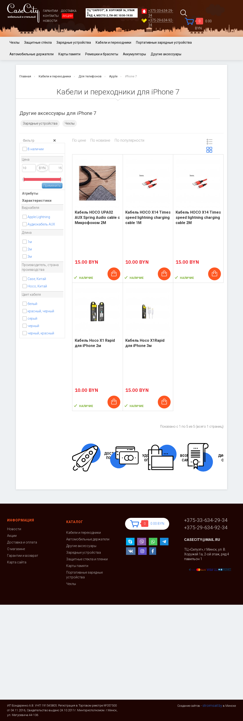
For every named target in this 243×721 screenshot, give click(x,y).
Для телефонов (90, 76)
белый (32, 304)
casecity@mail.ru (202, 540)
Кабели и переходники (113, 42)
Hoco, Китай (37, 286)
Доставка (68, 11)
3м (30, 256)
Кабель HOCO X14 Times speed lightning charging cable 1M (148, 217)
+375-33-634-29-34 (206, 520)
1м (30, 242)
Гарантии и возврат (22, 555)
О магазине (16, 549)
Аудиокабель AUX (41, 224)
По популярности (129, 140)
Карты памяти (69, 54)
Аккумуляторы (134, 54)
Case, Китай (37, 279)
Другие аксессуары (166, 54)
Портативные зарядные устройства (164, 42)
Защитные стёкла (38, 42)
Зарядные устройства (73, 42)
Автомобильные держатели (31, 54)
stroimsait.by (212, 705)
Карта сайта (16, 562)
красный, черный (41, 311)
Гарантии (50, 11)
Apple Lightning (39, 217)
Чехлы (14, 42)
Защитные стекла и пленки (87, 559)
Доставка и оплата (22, 542)
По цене (79, 140)
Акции (67, 16)
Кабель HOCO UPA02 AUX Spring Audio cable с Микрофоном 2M (97, 217)
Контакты (51, 16)
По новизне (100, 140)
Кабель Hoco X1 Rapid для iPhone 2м (95, 343)
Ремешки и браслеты (101, 54)
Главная (25, 76)
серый (32, 318)
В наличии (36, 149)
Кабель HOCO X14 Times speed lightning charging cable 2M (198, 217)
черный (33, 326)
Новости (50, 21)
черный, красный (41, 333)
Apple (113, 76)
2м (30, 249)
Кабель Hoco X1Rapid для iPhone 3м (144, 343)
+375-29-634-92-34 (206, 527)
